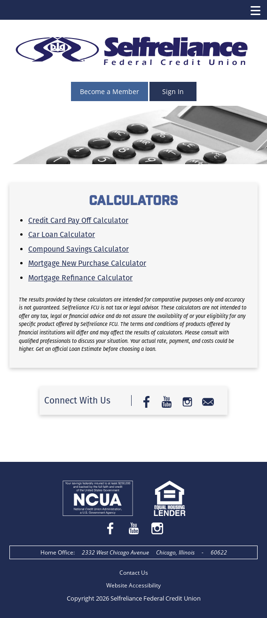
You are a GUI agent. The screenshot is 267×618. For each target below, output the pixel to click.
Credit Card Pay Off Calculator (78, 220)
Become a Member (109, 91)
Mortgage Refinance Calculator (80, 277)
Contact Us (133, 573)
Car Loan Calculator (61, 234)
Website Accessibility (133, 585)
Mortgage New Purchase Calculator (87, 263)
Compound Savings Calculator (78, 249)
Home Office (56, 552)
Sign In (173, 91)
